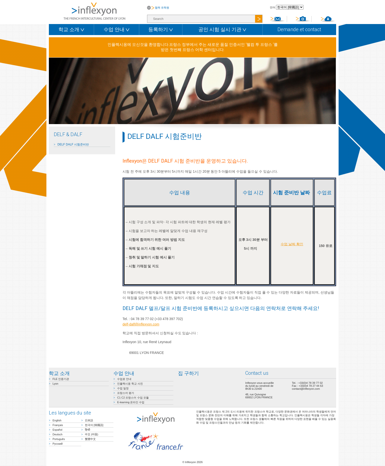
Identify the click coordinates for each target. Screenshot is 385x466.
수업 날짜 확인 (292, 244)
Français (58, 425)
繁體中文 (90, 439)
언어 (272, 7)
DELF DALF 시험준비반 (73, 144)
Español (57, 429)
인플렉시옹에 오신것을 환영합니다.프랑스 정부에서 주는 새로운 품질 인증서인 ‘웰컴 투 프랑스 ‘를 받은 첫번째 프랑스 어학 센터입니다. (193, 47)
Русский (58, 443)
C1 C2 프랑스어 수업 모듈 (133, 397)
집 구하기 (188, 373)
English (57, 420)
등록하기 (160, 29)
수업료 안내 (124, 378)
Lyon (55, 383)
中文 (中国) (91, 434)
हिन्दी (87, 429)
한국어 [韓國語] (94, 425)
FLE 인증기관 (61, 378)
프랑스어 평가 (125, 392)
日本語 (89, 420)
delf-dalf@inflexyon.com (141, 324)
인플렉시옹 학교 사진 (130, 383)
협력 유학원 (162, 7)
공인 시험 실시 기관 (222, 29)
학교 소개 (71, 29)
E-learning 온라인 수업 (130, 402)
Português (59, 439)
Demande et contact (299, 29)
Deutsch (57, 434)
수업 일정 (123, 388)
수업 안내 (116, 29)
